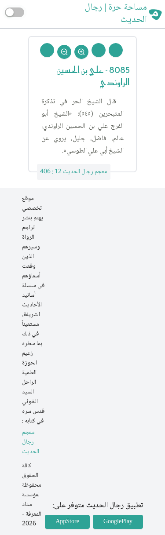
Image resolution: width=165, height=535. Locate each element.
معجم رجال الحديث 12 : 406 (73, 172)
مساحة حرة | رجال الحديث (116, 14)
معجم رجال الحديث (30, 442)
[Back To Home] (47, 50)
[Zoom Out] (64, 52)
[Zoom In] (81, 52)
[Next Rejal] (99, 50)
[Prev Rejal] (116, 50)
